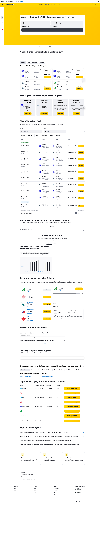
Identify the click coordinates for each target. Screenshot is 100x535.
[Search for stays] (2, 11)
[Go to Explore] (2, 16)
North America (25, 46)
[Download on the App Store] (78, 524)
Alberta (35, 46)
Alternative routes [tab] (25, 400)
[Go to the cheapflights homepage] (9, 4)
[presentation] (73, 17)
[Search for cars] (2, 14)
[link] (28, 113)
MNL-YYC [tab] (52, 226)
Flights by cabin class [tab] (58, 400)
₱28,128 (69, 17)
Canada (31, 46)
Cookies (22, 1)
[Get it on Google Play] (78, 521)
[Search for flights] (2, 8)
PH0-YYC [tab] (49, 273)
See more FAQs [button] (43, 373)
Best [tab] (29, 62)
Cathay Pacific (30, 332)
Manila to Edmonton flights (47, 406)
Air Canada (29, 347)
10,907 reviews (30, 351)
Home (21, 46)
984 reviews (29, 343)
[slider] (85, 131)
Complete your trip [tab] (35, 400)
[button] (98, 1)
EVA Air (28, 318)
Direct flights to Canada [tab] (46, 400)
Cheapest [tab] (23, 62)
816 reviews (29, 329)
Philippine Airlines (30, 340)
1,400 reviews (30, 322)
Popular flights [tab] (79, 400)
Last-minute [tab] (34, 62)
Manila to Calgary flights (25, 406)
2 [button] (78, 213)
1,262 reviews (30, 336)
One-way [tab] (42, 62)
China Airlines (30, 325)
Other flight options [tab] (69, 400)
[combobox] (24, 20)
